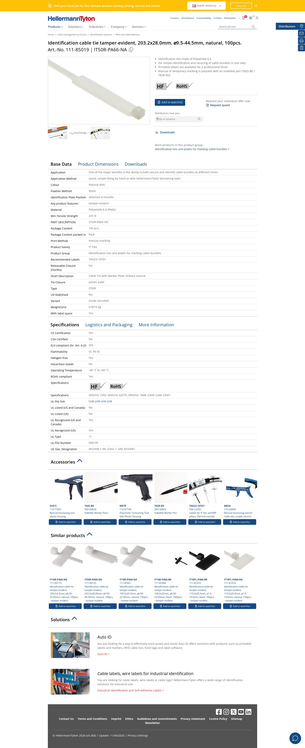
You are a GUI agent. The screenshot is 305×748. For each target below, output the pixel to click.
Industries (96, 27)
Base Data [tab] (61, 164)
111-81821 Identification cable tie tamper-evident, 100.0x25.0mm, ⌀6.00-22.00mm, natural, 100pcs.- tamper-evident (136, 573)
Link (91, 401)
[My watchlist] (301, 47)
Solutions (74, 27)
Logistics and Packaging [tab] (108, 324)
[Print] (301, 40)
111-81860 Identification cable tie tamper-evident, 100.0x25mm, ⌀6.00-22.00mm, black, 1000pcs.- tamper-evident (170, 573)
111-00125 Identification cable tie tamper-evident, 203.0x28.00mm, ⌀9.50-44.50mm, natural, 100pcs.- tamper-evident (101, 573)
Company (117, 27)
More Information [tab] (156, 324)
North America (207, 5)
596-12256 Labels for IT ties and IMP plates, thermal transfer (205, 495)
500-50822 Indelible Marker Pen (170, 493)
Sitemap (236, 719)
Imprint (116, 719)
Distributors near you (167, 113)
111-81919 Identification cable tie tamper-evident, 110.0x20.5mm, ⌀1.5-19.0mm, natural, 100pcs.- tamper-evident (240, 573)
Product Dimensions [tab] (98, 164)
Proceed (241, 6)
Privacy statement (193, 719)
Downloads (165, 132)
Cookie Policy (218, 719)
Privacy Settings (138, 735)
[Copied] (131, 49)
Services (137, 27)
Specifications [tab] (65, 324)
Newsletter (152, 723)
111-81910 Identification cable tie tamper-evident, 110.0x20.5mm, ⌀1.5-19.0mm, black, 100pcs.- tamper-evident (205, 573)
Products (54, 27)
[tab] (152, 463)
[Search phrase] (237, 26)
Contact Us (66, 719)
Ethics (129, 719)
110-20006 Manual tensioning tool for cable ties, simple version (240, 495)
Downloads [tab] (136, 164)
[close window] (256, 5)
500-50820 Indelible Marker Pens (101, 493)
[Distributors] (301, 26)
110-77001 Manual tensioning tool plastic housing (66, 495)
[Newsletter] (301, 33)
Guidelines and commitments (157, 719)
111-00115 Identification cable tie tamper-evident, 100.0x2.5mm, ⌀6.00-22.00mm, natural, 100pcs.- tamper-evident (66, 573)
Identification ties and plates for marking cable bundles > (192, 149)
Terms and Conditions (92, 719)
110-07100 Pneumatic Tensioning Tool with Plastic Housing (136, 495)
